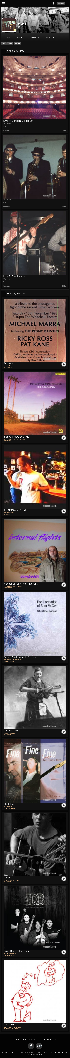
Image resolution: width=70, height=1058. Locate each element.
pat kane (8, 363)
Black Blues (10, 804)
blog (7, 37)
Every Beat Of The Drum (16, 951)
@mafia (22, 27)
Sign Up (61, 3)
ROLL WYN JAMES (9, 808)
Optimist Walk (11, 730)
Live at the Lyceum (14, 276)
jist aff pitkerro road (15, 510)
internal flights (8, 587)
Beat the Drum (8, 366)
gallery (35, 37)
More (50, 37)
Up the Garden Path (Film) (11, 880)
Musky (7, 877)
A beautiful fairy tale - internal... (21, 583)
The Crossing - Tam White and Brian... (15, 439)
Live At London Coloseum (18, 120)
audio (20, 37)
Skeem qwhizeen (9, 513)
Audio (10, 44)
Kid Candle (7, 514)
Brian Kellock (7, 441)
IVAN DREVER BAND (10, 955)
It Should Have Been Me (16, 436)
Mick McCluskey (8, 367)
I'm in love (9, 1024)
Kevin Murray (7, 734)
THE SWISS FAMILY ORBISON (13, 1027)
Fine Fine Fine (8, 806)
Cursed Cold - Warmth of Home (20, 657)
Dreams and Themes (10, 733)
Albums (17, 44)
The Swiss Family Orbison (11, 1028)
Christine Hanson (9, 661)
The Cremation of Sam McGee (12, 659)
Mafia (3, 44)
